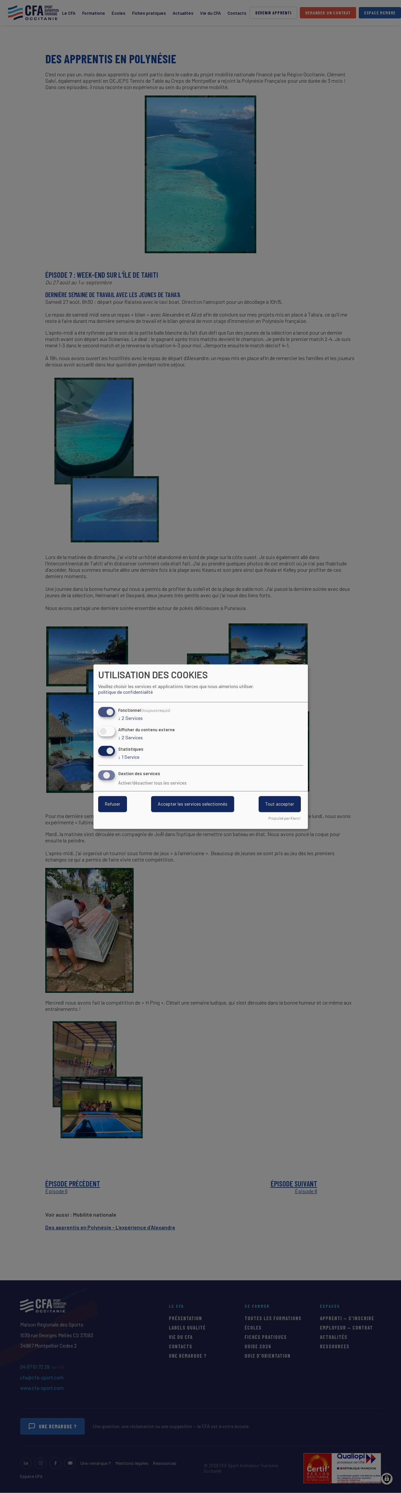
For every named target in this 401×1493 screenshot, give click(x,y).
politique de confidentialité (125, 692)
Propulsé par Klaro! (284, 818)
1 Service (128, 757)
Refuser (112, 804)
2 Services (130, 718)
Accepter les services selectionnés (192, 804)
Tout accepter (279, 804)
